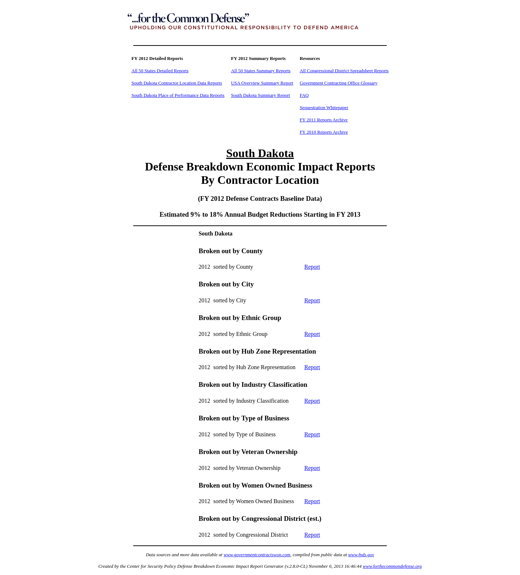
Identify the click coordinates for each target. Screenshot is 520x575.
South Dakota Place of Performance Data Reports (178, 95)
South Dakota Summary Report (260, 95)
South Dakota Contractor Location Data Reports (176, 83)
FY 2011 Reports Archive (324, 119)
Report (312, 267)
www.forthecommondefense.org (392, 566)
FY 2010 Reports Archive (324, 132)
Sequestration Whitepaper (324, 107)
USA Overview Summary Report (262, 83)
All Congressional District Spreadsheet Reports (344, 70)
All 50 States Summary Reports (261, 70)
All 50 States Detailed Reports (159, 70)
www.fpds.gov (361, 554)
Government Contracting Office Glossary (338, 83)
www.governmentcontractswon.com (257, 554)
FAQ (304, 95)
